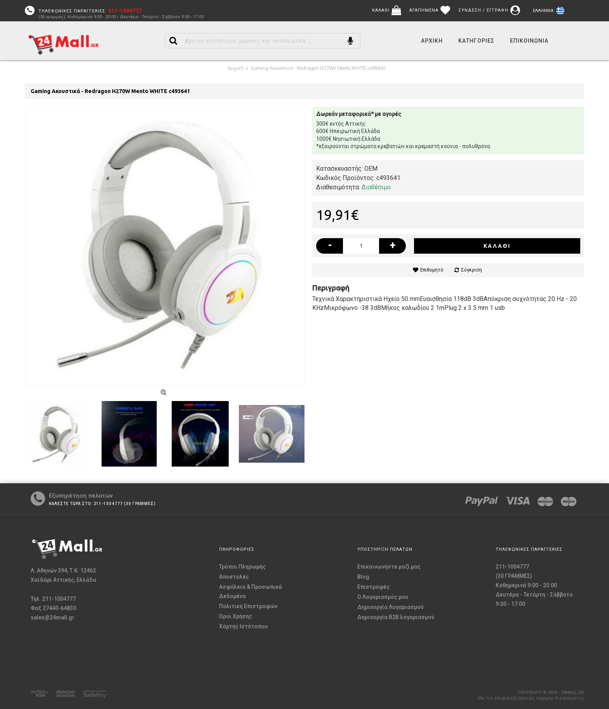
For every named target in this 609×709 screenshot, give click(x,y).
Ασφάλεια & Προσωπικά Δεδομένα (250, 591)
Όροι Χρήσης (235, 616)
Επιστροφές (373, 587)
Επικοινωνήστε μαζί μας (389, 567)
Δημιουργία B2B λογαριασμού (396, 617)
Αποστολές (234, 577)
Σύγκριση (471, 270)
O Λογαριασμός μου (382, 597)
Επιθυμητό (431, 270)
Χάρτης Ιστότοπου (243, 626)
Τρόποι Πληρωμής (242, 567)
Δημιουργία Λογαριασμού (390, 607)
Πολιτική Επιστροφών (248, 606)
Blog (363, 577)
